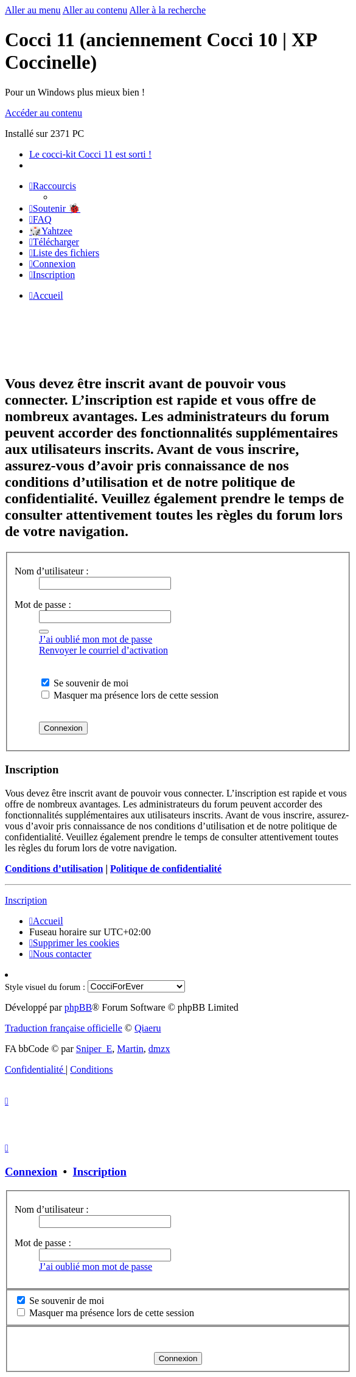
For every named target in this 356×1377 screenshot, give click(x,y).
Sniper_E (94, 1049)
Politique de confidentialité (166, 868)
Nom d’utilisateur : (52, 571)
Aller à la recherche (167, 10)
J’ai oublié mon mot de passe (95, 639)
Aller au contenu (95, 10)
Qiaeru (147, 1028)
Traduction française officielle (63, 1028)
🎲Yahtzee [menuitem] (50, 231)
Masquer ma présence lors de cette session (129, 695)
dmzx (159, 1049)
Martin (130, 1049)
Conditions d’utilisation (54, 868)
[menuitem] (54, 208)
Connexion (31, 1171)
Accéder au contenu (43, 113)
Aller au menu (33, 10)
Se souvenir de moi (84, 683)
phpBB (78, 1007)
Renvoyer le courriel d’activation (103, 650)
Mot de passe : (43, 604)
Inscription (26, 900)
